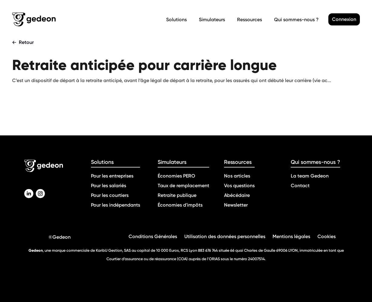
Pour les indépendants (115, 205)
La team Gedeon (310, 176)
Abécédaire (237, 195)
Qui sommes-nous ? (296, 19)
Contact (300, 185)
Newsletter (236, 205)
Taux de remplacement (183, 185)
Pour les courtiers (110, 195)
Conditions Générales (153, 236)
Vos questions (239, 185)
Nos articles (237, 176)
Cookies (326, 236)
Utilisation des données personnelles (224, 236)
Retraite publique (177, 195)
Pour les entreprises (112, 176)
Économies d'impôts (180, 205)
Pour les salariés (108, 185)
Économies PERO (176, 176)
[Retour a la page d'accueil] (88, 19)
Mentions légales (291, 236)
